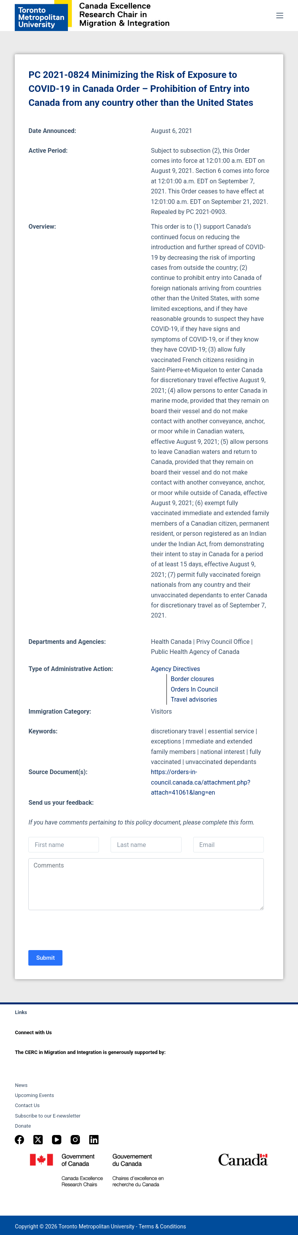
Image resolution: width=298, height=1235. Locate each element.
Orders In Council (194, 689)
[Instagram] (75, 1139)
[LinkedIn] (94, 1139)
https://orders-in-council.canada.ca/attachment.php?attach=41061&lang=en (200, 782)
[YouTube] (56, 1139)
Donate (23, 1126)
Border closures (192, 679)
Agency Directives (175, 669)
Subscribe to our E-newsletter (47, 1116)
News (21, 1085)
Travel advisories (194, 699)
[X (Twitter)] (38, 1139)
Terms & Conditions (162, 1226)
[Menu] (279, 15)
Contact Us (27, 1105)
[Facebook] (19, 1139)
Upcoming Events (34, 1095)
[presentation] (87, 931)
